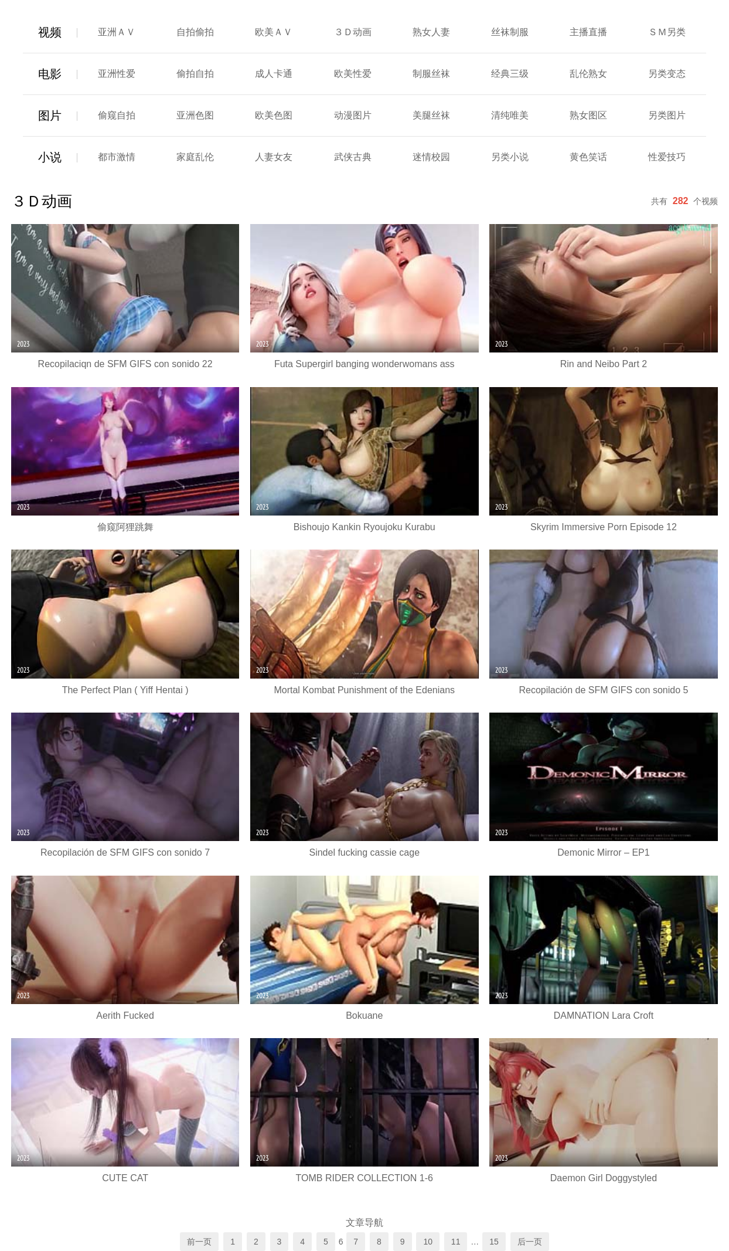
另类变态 (667, 74)
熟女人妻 (431, 32)
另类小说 (510, 157)
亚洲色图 (195, 115)
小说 (50, 157)
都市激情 (116, 157)
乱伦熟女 (588, 74)
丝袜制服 (510, 32)
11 (456, 1241)
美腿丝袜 (431, 115)
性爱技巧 (667, 157)
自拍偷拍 (195, 32)
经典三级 (510, 74)
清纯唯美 (510, 115)
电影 (50, 73)
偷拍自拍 (195, 74)
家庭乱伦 (195, 157)
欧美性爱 (353, 74)
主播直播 (588, 32)
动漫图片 (353, 115)
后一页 (529, 1241)
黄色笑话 (588, 157)
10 (427, 1241)
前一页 (199, 1241)
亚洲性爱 (116, 74)
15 (494, 1241)
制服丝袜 (431, 74)
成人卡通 (273, 74)
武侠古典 (353, 157)
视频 (50, 32)
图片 (50, 115)
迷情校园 (431, 157)
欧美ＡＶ (273, 32)
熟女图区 (588, 115)
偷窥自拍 (116, 115)
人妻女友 (273, 157)
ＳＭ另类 (667, 32)
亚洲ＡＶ (116, 32)
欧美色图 (273, 115)
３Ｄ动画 (353, 32)
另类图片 (667, 115)
